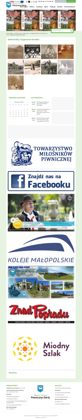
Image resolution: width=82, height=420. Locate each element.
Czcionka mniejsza (32, 1)
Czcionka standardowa (34, 1)
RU (41, 1)
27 (18, 116)
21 (21, 114)
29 (24, 116)
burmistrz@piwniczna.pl (64, 404)
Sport (46, 7)
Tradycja (52, 7)
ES (50, 1)
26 (16, 116)
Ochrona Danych (69, 7)
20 (18, 114)
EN (39, 1)
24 (10, 116)
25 (13, 116)
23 (27, 114)
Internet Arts (44, 417)
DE (52, 1)
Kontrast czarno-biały (29, 2)
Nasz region (24, 7)
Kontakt (59, 7)
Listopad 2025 (18, 102)
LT (45, 1)
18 (13, 114)
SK (44, 1)
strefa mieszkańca (61, 1)
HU (48, 1)
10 (10, 112)
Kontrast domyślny (27, 2)
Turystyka (39, 7)
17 (10, 114)
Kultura (32, 7)
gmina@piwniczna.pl (63, 397)
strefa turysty (71, 1)
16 (27, 112)
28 (21, 116)
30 (27, 116)
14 (21, 112)
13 (18, 112)
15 (24, 112)
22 (24, 114)
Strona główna (9, 33)
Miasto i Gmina (19, 4)
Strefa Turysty (18, 33)
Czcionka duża (36, 1)
